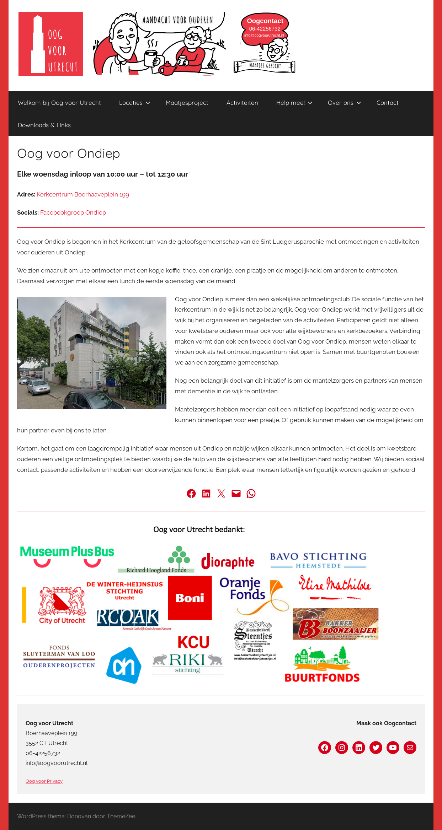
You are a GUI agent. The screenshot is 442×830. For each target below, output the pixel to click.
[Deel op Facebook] (191, 493)
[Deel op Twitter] (221, 493)
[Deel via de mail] (236, 493)
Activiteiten (242, 102)
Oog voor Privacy (44, 781)
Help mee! (294, 102)
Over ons (344, 102)
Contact (388, 102)
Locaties (134, 102)
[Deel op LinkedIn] (206, 493)
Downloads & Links (44, 125)
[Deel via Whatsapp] (251, 493)
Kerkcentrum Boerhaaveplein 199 (83, 194)
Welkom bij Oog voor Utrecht (59, 102)
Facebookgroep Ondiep (73, 212)
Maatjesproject (187, 102)
